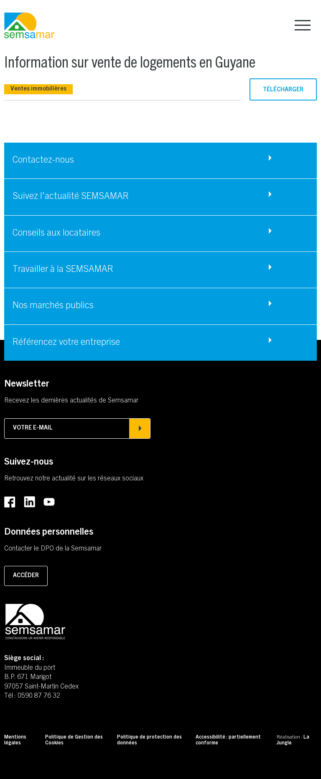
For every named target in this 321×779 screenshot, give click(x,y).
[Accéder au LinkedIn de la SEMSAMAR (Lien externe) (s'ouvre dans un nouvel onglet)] (29, 502)
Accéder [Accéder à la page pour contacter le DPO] (26, 576)
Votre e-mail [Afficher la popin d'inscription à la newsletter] (77, 428)
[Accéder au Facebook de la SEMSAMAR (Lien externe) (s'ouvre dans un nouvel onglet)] (9, 502)
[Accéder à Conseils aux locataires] (160, 233)
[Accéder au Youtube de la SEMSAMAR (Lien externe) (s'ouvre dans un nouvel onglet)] (49, 502)
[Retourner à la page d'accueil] (29, 26)
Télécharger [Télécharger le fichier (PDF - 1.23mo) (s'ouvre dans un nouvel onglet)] (283, 90)
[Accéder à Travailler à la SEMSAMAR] (160, 270)
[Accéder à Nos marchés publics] (160, 306)
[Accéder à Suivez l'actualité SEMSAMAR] (160, 197)
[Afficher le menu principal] (303, 25)
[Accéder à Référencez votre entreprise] (160, 343)
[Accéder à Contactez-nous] (160, 160)
